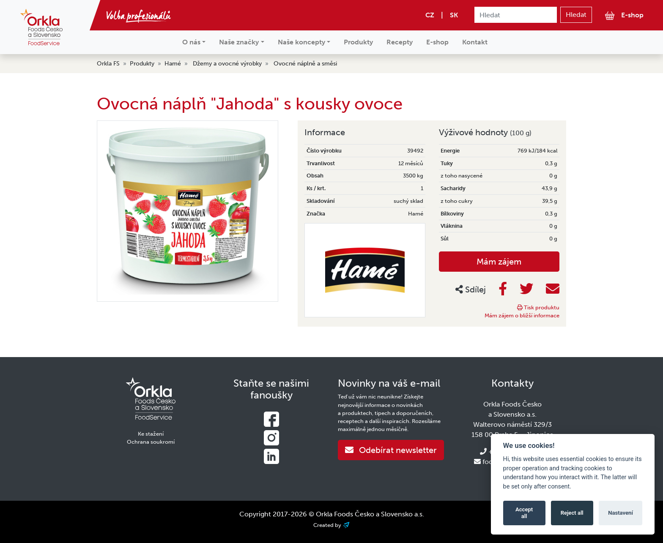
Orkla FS (108, 63)
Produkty (358, 42)
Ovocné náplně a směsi (305, 63)
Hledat (576, 15)
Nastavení (620, 513)
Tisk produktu (538, 307)
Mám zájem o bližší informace (522, 315)
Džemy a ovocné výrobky (227, 63)
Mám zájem (499, 261)
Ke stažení (151, 434)
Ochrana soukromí (151, 442)
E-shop (624, 15)
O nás (191, 42)
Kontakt (475, 42)
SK (454, 15)
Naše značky (239, 42)
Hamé (172, 63)
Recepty (399, 42)
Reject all (572, 513)
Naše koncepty (301, 42)
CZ (429, 15)
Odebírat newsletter (391, 450)
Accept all (524, 512)
